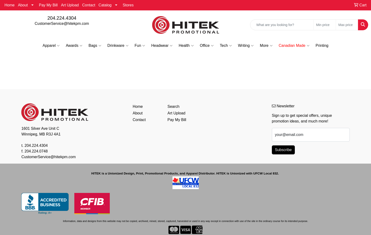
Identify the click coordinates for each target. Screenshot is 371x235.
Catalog (104, 5)
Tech (226, 45)
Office (207, 45)
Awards (74, 45)
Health (186, 45)
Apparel (51, 45)
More (266, 45)
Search (174, 106)
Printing (322, 46)
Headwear (161, 45)
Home (9, 5)
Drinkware (117, 45)
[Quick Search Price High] (347, 24)
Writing (246, 45)
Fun (140, 45)
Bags (94, 45)
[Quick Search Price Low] (325, 24)
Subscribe (283, 150)
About (23, 5)
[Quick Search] (282, 24)
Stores (128, 5)
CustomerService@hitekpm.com (62, 24)
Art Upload (70, 5)
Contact (88, 5)
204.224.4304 (61, 18)
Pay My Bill (48, 5)
